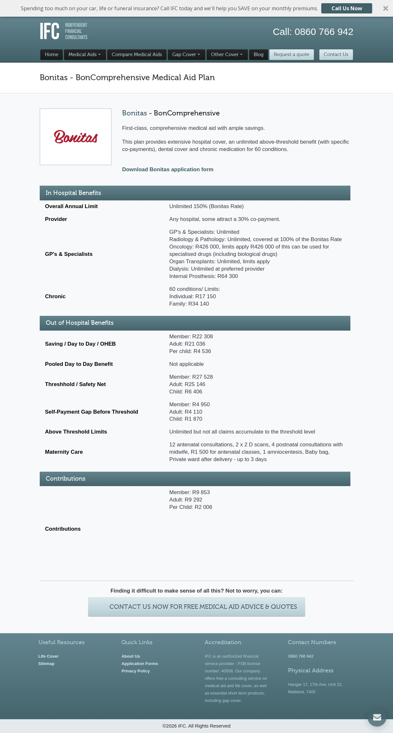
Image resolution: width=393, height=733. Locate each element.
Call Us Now (347, 8)
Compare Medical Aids (137, 54)
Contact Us (336, 54)
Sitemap (46, 663)
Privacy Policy (135, 671)
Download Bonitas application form (167, 169)
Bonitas (134, 113)
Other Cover (225, 54)
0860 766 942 (324, 31)
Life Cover (48, 656)
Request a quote (291, 54)
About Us (130, 656)
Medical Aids (83, 54)
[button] (196, 8)
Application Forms (139, 663)
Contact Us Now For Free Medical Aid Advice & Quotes (203, 607)
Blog (259, 54)
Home (51, 54)
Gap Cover (184, 54)
